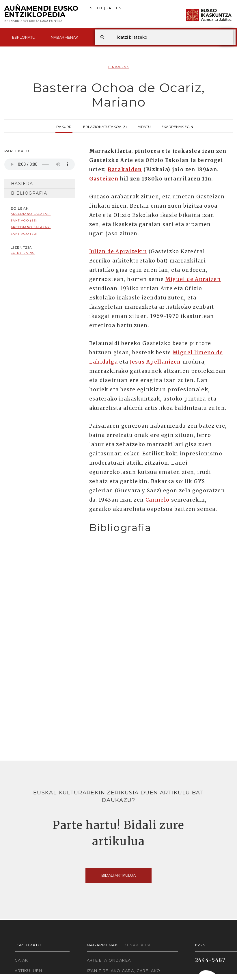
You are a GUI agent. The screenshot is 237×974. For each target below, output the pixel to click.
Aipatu (144, 126)
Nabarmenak (64, 37)
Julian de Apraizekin (118, 251)
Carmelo (157, 500)
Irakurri (63, 126)
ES (90, 8)
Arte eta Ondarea (109, 960)
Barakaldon (125, 169)
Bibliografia (29, 193)
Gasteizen (103, 179)
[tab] (158, 527)
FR (109, 8)
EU (99, 8)
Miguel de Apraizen (193, 279)
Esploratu (23, 37)
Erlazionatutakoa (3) (105, 126)
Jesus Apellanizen (155, 362)
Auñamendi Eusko (41, 14)
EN (119, 8)
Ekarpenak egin (177, 126)
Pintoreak (118, 67)
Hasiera (22, 183)
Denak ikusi (137, 945)
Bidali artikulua (118, 875)
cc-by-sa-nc (23, 253)
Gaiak (21, 960)
